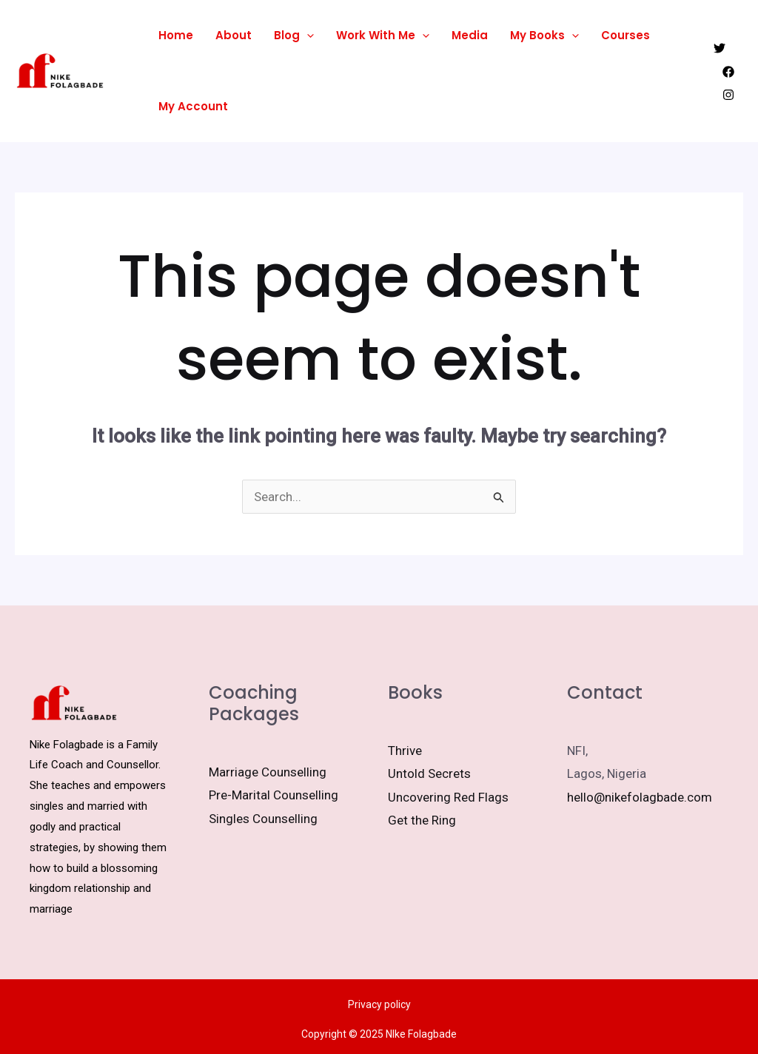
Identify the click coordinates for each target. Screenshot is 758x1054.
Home (175, 35)
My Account (193, 106)
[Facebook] (728, 72)
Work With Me (382, 35)
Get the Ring (422, 820)
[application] (307, 35)
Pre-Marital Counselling (273, 795)
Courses (625, 35)
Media (470, 35)
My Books (544, 35)
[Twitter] (719, 48)
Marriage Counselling (267, 772)
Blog (294, 35)
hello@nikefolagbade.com (639, 797)
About (233, 35)
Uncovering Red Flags (448, 797)
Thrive (405, 750)
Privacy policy (379, 1004)
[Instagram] (728, 95)
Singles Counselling (263, 818)
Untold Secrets (429, 773)
